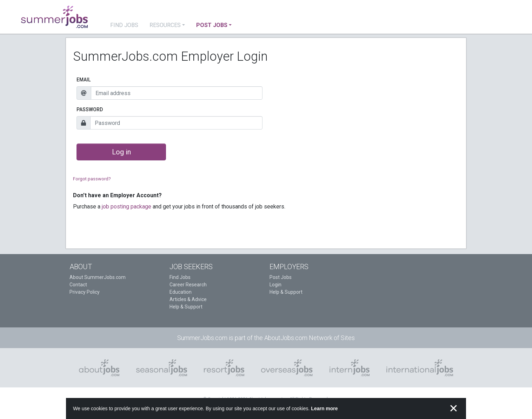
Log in (121, 152)
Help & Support (185, 307)
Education (180, 292)
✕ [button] (453, 408)
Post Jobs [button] (211, 25)
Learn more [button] (324, 408)
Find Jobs (180, 277)
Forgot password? (92, 178)
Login (275, 284)
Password (90, 109)
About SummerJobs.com (97, 277)
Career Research (188, 284)
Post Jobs (281, 277)
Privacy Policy (84, 292)
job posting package (126, 206)
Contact (78, 284)
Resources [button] (165, 25)
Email (84, 79)
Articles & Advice (188, 299)
